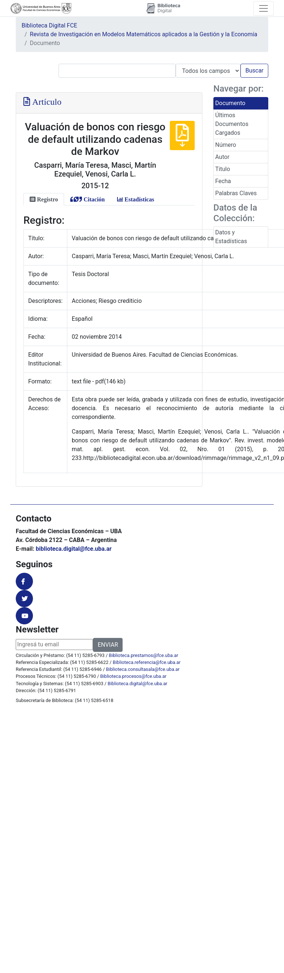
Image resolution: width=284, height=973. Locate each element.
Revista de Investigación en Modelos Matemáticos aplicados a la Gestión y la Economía (143, 34)
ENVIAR (108, 644)
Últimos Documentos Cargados (231, 124)
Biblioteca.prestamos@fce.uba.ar (143, 655)
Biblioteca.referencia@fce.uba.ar (146, 662)
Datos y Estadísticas (231, 237)
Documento (230, 103)
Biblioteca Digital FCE (49, 25)
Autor (222, 156)
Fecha (223, 181)
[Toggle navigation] (263, 8)
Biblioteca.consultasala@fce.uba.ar (143, 669)
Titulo (222, 169)
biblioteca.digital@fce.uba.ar (74, 548)
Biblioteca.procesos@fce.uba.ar (133, 676)
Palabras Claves (236, 193)
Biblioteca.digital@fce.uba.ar (137, 683)
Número (225, 144)
